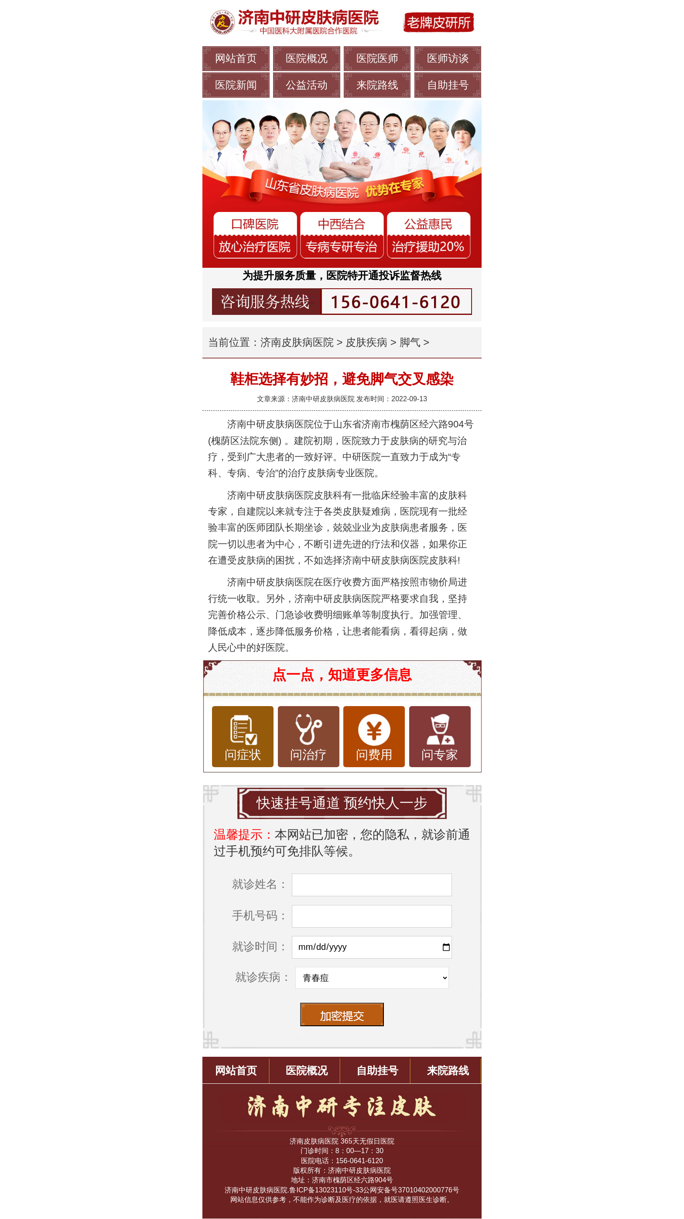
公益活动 (307, 85)
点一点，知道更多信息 (342, 675)
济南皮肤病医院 (297, 342)
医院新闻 (236, 85)
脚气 (410, 342)
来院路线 (377, 85)
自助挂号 (448, 85)
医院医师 (377, 58)
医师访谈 (448, 58)
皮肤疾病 (366, 342)
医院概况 (307, 58)
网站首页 (236, 58)
